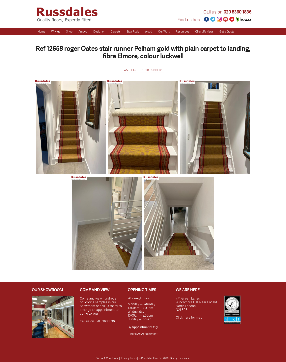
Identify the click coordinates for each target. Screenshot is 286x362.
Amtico (82, 31)
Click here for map (189, 317)
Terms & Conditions (107, 358)
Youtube (225, 19)
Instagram (219, 19)
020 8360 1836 (237, 12)
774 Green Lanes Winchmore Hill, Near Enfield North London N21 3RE (196, 304)
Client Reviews (204, 31)
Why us (55, 31)
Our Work (164, 31)
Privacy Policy (129, 358)
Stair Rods (133, 31)
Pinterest (231, 19)
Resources (182, 31)
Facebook (206, 19)
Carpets (116, 31)
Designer (99, 31)
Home (41, 31)
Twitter (212, 19)
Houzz (243, 19)
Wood (148, 31)
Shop (69, 31)
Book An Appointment (143, 334)
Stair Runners (152, 70)
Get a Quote (227, 31)
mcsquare (183, 358)
